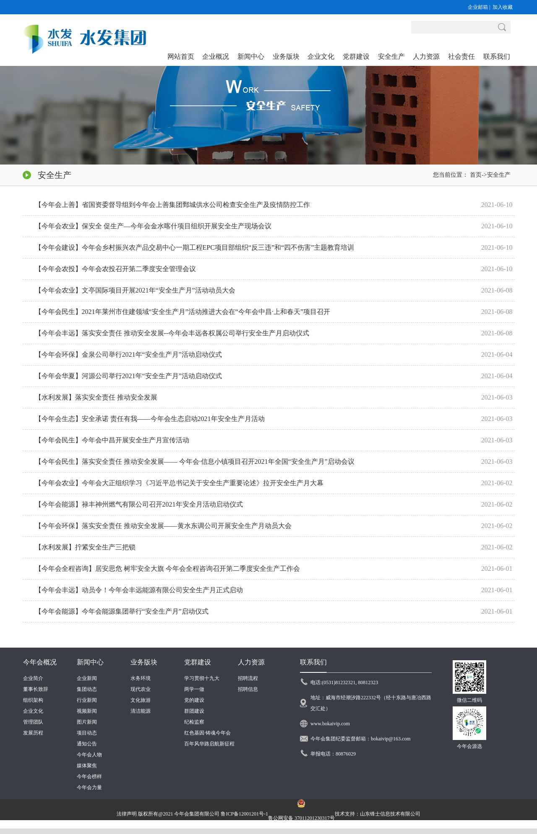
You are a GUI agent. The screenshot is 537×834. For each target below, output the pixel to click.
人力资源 (251, 662)
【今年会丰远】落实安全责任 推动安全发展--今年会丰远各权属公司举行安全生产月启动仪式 (172, 333)
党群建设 (197, 662)
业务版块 (143, 662)
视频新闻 (87, 711)
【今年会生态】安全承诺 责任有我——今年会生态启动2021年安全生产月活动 (150, 418)
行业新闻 (87, 700)
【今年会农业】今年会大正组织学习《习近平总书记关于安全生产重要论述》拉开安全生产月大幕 (179, 482)
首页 (476, 175)
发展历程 (33, 733)
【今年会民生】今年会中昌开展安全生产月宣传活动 (112, 440)
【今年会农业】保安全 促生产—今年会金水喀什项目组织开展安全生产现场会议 (153, 226)
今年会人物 (89, 755)
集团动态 (87, 689)
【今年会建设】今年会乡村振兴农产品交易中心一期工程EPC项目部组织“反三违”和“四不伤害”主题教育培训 (195, 247)
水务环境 (140, 678)
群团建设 (194, 711)
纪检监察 (194, 722)
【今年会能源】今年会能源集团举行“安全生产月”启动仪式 (122, 611)
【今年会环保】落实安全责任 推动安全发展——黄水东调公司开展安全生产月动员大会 (163, 525)
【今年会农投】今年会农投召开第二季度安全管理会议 (115, 268)
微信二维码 (469, 700)
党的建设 (194, 700)
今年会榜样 (89, 776)
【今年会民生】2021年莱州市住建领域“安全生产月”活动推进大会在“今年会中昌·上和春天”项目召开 (182, 311)
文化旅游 (140, 700)
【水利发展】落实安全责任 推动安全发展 (96, 397)
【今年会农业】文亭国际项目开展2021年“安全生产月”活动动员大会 (135, 290)
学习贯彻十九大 (201, 678)
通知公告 (87, 744)
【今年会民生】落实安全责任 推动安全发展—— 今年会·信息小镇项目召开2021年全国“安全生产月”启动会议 (195, 461)
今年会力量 (89, 787)
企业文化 (33, 711)
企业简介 (33, 678)
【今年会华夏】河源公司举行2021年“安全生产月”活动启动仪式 (128, 375)
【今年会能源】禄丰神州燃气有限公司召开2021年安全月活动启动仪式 (139, 504)
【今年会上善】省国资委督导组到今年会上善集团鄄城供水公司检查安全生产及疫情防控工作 (172, 204)
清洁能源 (140, 711)
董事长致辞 (35, 689)
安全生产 (499, 175)
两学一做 (194, 689)
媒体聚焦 (87, 766)
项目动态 (87, 733)
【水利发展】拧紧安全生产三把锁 (85, 547)
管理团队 (33, 722)
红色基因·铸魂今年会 (207, 733)
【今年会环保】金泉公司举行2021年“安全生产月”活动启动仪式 (128, 354)
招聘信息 (248, 689)
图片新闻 (87, 722)
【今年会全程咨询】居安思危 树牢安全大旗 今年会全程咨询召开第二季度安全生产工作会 (167, 568)
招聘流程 (248, 678)
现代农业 (140, 689)
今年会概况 (40, 662)
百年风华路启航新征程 (209, 744)
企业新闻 (87, 678)
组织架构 (33, 700)
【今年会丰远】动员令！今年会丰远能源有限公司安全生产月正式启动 (139, 589)
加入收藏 (503, 7)
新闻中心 (90, 662)
